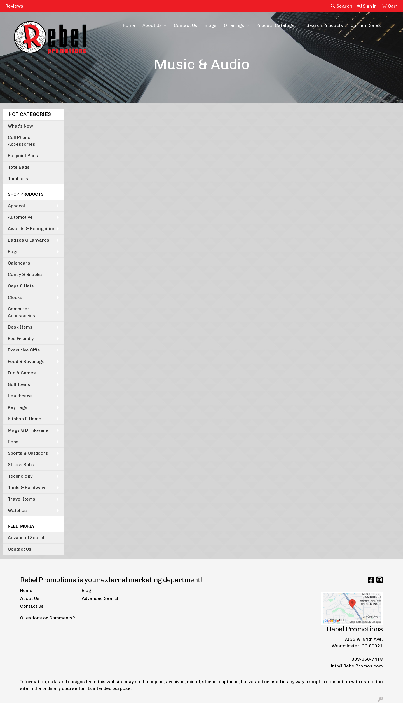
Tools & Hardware (27, 487)
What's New (20, 126)
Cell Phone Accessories (21, 141)
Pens (13, 441)
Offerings (236, 25)
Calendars (19, 263)
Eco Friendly (21, 338)
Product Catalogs (277, 25)
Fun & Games (22, 373)
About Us (154, 25)
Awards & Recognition (31, 228)
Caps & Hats (21, 286)
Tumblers (18, 178)
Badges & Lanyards (28, 240)
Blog (86, 590)
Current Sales (365, 25)
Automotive (20, 217)
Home (129, 25)
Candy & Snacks (25, 274)
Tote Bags (19, 167)
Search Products (324, 25)
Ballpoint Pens (23, 155)
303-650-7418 (367, 659)
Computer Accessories (21, 312)
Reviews (14, 6)
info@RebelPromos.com (357, 666)
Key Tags (17, 407)
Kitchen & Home (24, 418)
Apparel (16, 205)
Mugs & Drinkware (28, 430)
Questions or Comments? (47, 618)
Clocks (15, 297)
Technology (20, 476)
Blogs (211, 25)
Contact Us (185, 25)
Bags (13, 251)
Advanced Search (27, 537)
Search (341, 6)
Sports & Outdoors (28, 453)
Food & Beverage (26, 361)
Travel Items (21, 499)
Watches (17, 510)
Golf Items (19, 384)
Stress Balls (21, 464)
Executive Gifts (24, 350)
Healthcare (20, 395)
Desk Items (20, 327)
